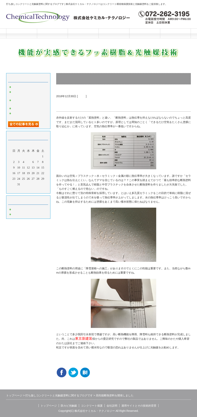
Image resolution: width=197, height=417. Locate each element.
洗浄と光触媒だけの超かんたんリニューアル (29, 93)
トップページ (21, 33)
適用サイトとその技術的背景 (138, 405)
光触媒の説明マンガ (25, 108)
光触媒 (82, 96)
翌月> (35, 189)
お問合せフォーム (175, 33)
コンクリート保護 (83, 33)
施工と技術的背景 (145, 33)
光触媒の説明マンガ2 (25, 86)
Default (16, 209)
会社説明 (113, 33)
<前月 (21, 189)
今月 (28, 189)
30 (14, 184)
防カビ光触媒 (52, 33)
